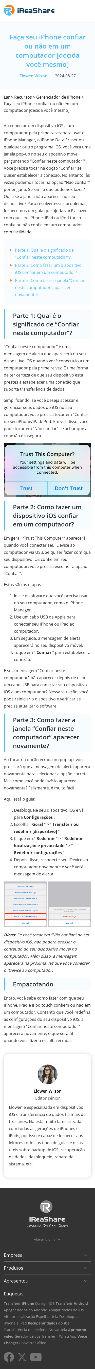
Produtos (13, 1268)
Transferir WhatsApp (59, 1336)
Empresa (13, 1255)
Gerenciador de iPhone (58, 97)
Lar (7, 97)
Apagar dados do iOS (66, 1310)
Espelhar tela (47, 1316)
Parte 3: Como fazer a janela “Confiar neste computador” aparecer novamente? (50, 287)
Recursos (23, 97)
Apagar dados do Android (25, 1310)
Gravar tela (57, 1329)
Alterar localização (19, 1316)
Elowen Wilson (33, 76)
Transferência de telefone (25, 1329)
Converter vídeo (32, 1342)
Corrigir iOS (45, 1303)
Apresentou (16, 1281)
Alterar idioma (44, 1239)
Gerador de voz (27, 1336)
